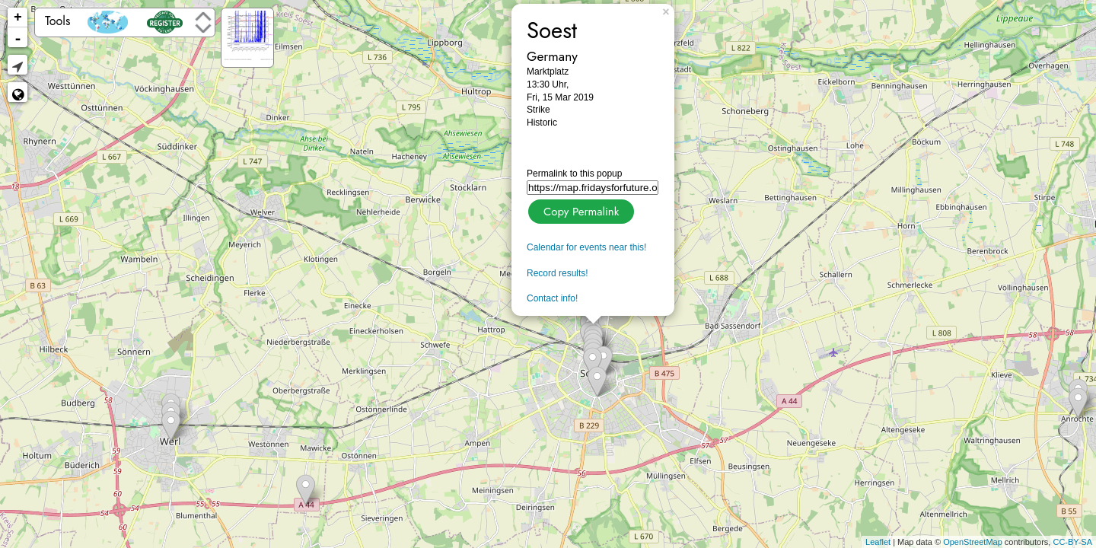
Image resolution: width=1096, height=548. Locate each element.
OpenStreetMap (972, 541)
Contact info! (552, 298)
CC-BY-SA (1072, 541)
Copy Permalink (579, 209)
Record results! (557, 273)
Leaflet (877, 541)
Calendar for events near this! (586, 247)
